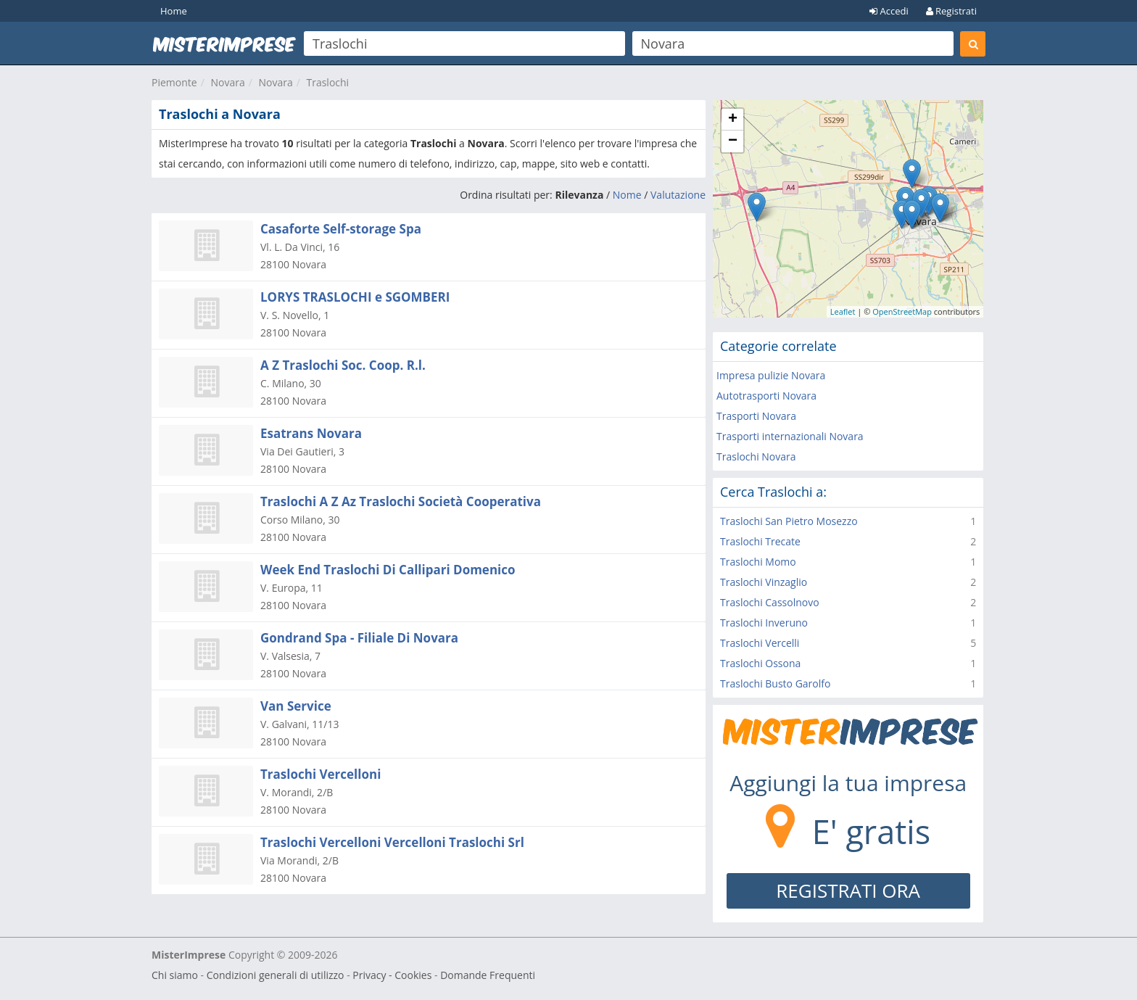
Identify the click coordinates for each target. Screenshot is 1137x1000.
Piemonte (174, 82)
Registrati (951, 10)
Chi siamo (175, 975)
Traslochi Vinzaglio (763, 582)
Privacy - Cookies (391, 975)
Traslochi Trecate (760, 541)
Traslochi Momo (758, 562)
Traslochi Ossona (760, 663)
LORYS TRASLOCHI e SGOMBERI (355, 297)
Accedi (889, 10)
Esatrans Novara (311, 433)
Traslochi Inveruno (764, 622)
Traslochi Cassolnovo (769, 602)
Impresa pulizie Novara (770, 375)
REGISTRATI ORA (848, 890)
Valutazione (678, 195)
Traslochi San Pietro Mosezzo (789, 521)
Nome (627, 195)
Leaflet (843, 311)
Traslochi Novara (756, 456)
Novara (227, 82)
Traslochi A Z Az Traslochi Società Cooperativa (400, 501)
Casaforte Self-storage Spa (340, 228)
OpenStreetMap (902, 311)
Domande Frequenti (487, 975)
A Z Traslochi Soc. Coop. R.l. (343, 365)
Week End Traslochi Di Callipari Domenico (388, 569)
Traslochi (327, 82)
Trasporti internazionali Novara (790, 436)
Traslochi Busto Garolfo (775, 683)
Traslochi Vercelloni (320, 774)
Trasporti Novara (756, 416)
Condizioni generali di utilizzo (275, 975)
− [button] (732, 141)
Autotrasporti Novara (766, 395)
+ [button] (732, 120)
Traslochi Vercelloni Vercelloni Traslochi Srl (392, 842)
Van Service (295, 706)
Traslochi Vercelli (759, 643)
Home (173, 10)
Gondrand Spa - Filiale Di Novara (359, 637)
